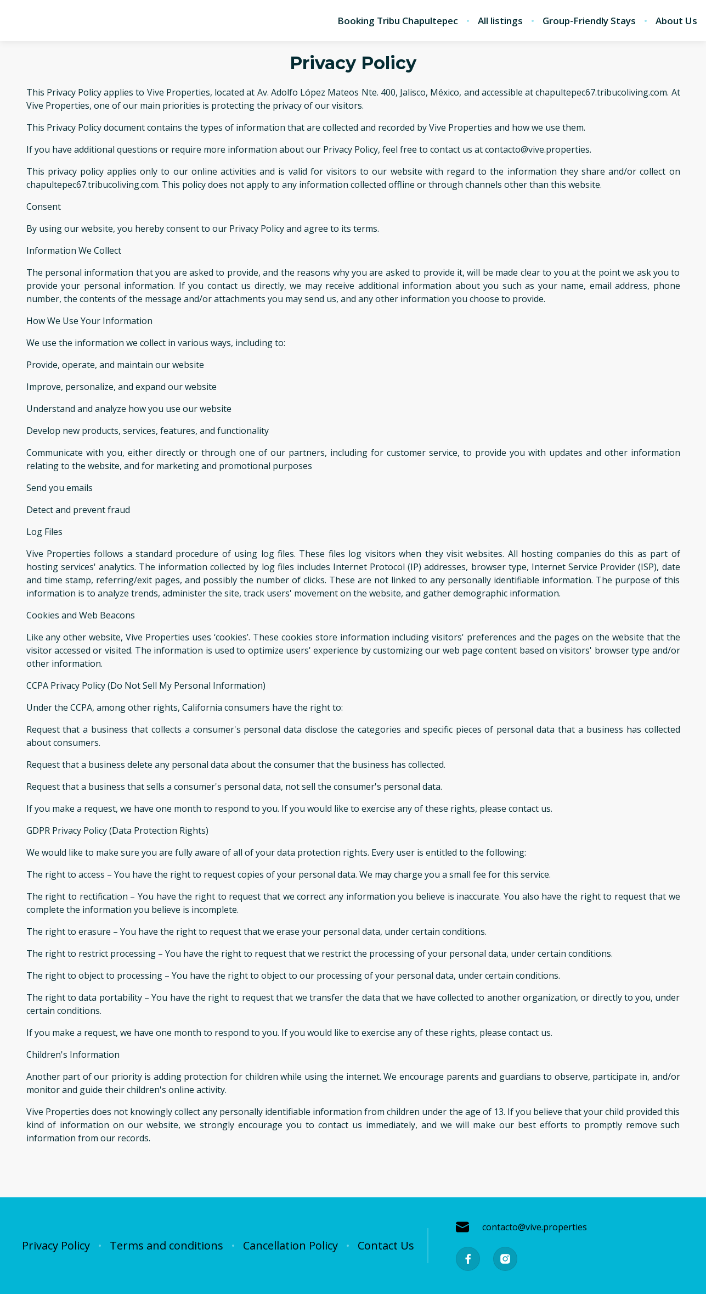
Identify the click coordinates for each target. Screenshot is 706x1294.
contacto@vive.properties (521, 1227)
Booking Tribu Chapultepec (397, 20)
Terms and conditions (166, 1245)
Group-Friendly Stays (589, 20)
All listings (500, 20)
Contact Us (386, 1245)
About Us (676, 20)
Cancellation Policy (290, 1245)
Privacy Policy (56, 1245)
